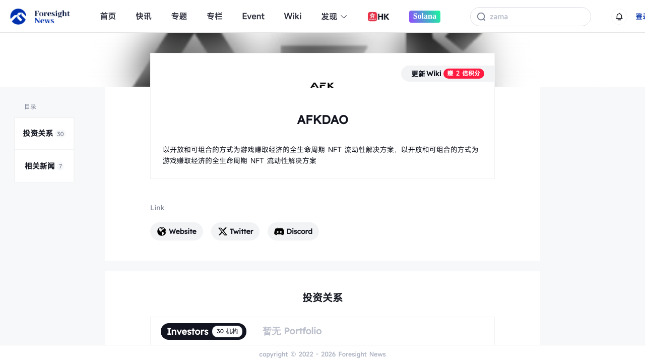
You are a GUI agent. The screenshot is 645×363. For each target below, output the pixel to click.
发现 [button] (334, 16)
